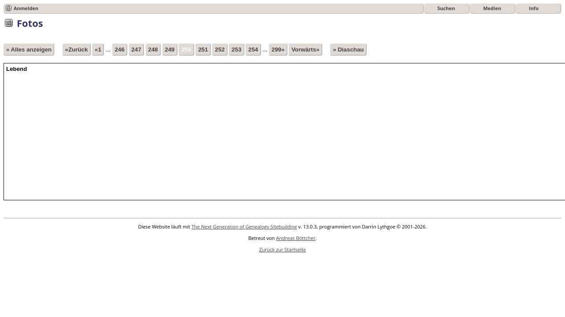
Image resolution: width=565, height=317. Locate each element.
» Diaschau (348, 49)
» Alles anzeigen (28, 49)
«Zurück (76, 49)
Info (534, 8)
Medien (492, 8)
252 (219, 49)
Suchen (446, 8)
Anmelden (26, 8)
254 (253, 49)
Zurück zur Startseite (282, 249)
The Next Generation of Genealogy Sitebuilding (244, 226)
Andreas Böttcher (296, 238)
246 (120, 49)
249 (170, 49)
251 (203, 49)
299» (278, 49)
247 (136, 49)
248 (153, 49)
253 (236, 49)
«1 (98, 49)
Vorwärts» (305, 49)
